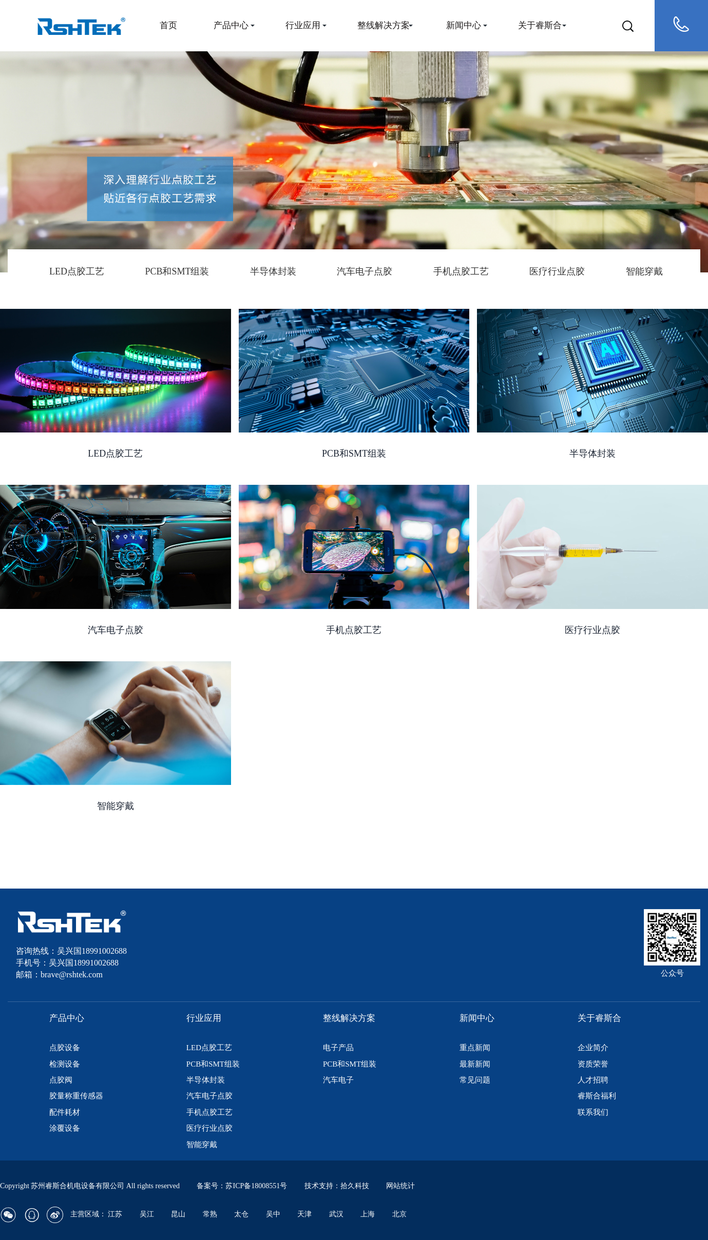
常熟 (210, 1214)
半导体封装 (273, 271)
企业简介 (593, 1048)
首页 (168, 25)
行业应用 (302, 25)
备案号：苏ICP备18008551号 (242, 1186)
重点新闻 (475, 1048)
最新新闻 (475, 1064)
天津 (304, 1214)
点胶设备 (64, 1048)
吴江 (147, 1214)
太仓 (241, 1214)
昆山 (178, 1214)
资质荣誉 (593, 1064)
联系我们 (593, 1112)
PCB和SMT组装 (177, 271)
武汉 (336, 1214)
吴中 (273, 1214)
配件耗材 (64, 1112)
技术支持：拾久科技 (336, 1186)
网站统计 (400, 1186)
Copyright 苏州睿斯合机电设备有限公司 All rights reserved (90, 1186)
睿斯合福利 (597, 1096)
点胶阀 (60, 1080)
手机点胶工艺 (461, 271)
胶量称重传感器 (76, 1096)
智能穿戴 (644, 271)
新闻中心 (463, 25)
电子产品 (338, 1048)
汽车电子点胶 (364, 271)
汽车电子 (338, 1080)
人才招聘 (593, 1080)
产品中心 (231, 25)
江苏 (115, 1214)
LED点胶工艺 (76, 271)
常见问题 (475, 1080)
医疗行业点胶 (557, 271)
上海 (367, 1214)
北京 (399, 1214)
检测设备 (64, 1064)
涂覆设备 (64, 1128)
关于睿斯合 (540, 25)
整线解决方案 (383, 25)
